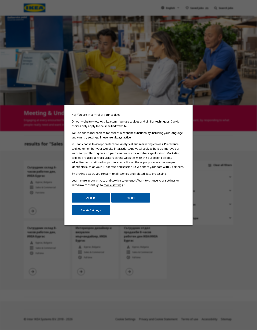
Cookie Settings (92, 214)
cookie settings (114, 190)
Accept (93, 202)
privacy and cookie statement (115, 186)
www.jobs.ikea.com (106, 130)
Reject (130, 202)
